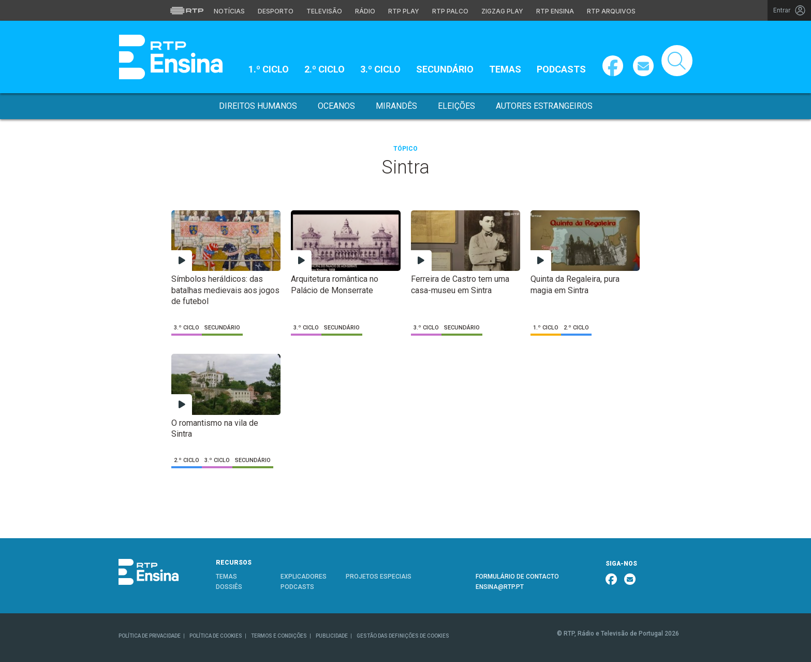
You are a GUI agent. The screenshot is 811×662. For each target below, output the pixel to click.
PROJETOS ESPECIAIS (378, 576)
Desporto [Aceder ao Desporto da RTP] (275, 11)
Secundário (445, 69)
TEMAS (226, 576)
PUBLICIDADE (332, 636)
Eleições (456, 106)
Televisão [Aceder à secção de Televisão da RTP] (324, 11)
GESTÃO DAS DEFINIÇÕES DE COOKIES (403, 636)
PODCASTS (297, 587)
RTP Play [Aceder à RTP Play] (403, 11)
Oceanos (336, 106)
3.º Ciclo (380, 69)
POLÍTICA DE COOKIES (215, 636)
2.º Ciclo (324, 69)
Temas (505, 69)
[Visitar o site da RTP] (186, 10)
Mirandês (396, 106)
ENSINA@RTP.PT (500, 587)
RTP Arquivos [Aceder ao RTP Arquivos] (611, 11)
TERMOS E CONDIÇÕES (279, 636)
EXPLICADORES (304, 576)
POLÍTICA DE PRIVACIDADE (150, 636)
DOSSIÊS (229, 587)
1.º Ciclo (268, 69)
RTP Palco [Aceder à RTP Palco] (450, 11)
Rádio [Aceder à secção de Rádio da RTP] (365, 11)
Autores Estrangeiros (544, 106)
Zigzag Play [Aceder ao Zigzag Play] (502, 11)
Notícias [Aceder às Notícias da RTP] (229, 11)
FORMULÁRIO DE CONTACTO (517, 576)
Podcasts (561, 69)
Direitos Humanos (258, 106)
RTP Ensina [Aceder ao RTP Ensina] (555, 11)
